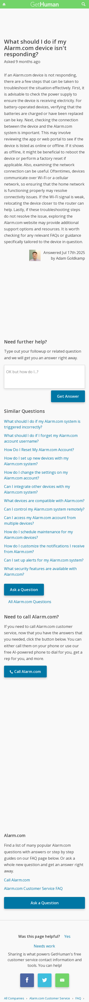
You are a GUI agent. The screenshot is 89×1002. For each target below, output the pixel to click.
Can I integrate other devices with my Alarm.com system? (37, 489)
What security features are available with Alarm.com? (40, 571)
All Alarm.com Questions (29, 601)
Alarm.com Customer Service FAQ (33, 888)
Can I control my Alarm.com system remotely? (44, 509)
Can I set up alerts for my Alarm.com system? (44, 560)
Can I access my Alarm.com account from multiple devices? (40, 520)
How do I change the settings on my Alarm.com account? (36, 475)
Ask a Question (24, 589)
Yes (67, 936)
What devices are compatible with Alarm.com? (44, 500)
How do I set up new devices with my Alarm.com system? (36, 461)
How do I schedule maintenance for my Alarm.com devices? (38, 534)
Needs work (44, 946)
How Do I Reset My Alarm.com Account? (39, 449)
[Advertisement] (44, 300)
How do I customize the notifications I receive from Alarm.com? (44, 548)
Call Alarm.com (17, 880)
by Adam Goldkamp (68, 258)
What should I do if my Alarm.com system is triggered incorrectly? (42, 424)
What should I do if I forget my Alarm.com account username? (41, 438)
